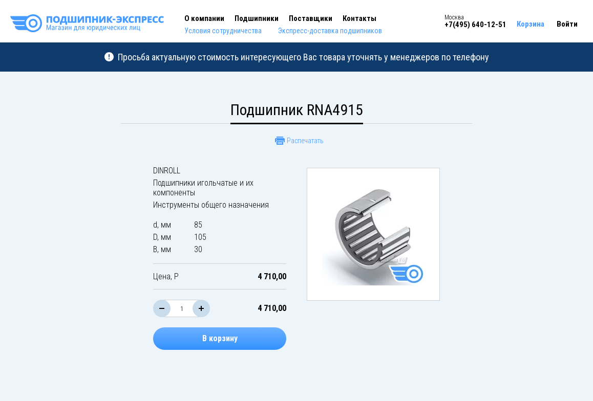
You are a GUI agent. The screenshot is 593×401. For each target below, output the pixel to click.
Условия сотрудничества (223, 31)
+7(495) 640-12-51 (475, 24)
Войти (567, 24)
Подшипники (257, 18)
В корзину (220, 338)
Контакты (359, 18)
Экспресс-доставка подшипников (330, 31)
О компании (204, 18)
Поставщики (310, 18)
